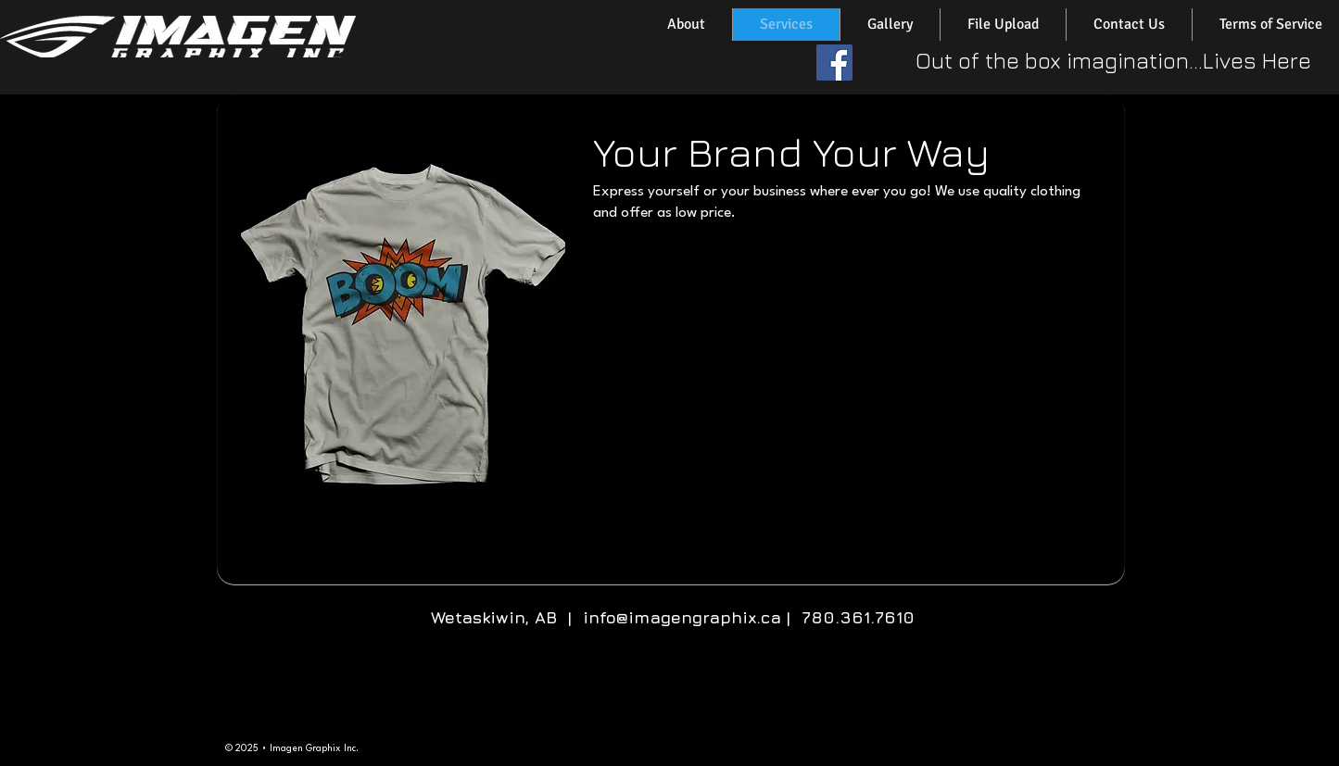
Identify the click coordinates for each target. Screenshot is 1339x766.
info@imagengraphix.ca (682, 617)
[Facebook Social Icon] (834, 62)
